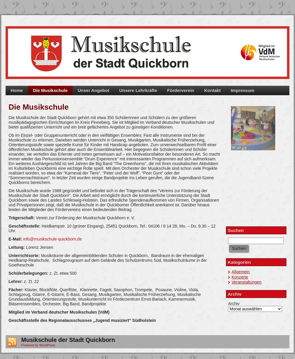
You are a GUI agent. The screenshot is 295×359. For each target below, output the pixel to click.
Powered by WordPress (38, 345)
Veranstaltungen (246, 282)
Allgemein (241, 271)
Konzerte (240, 277)
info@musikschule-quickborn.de (52, 239)
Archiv (234, 303)
